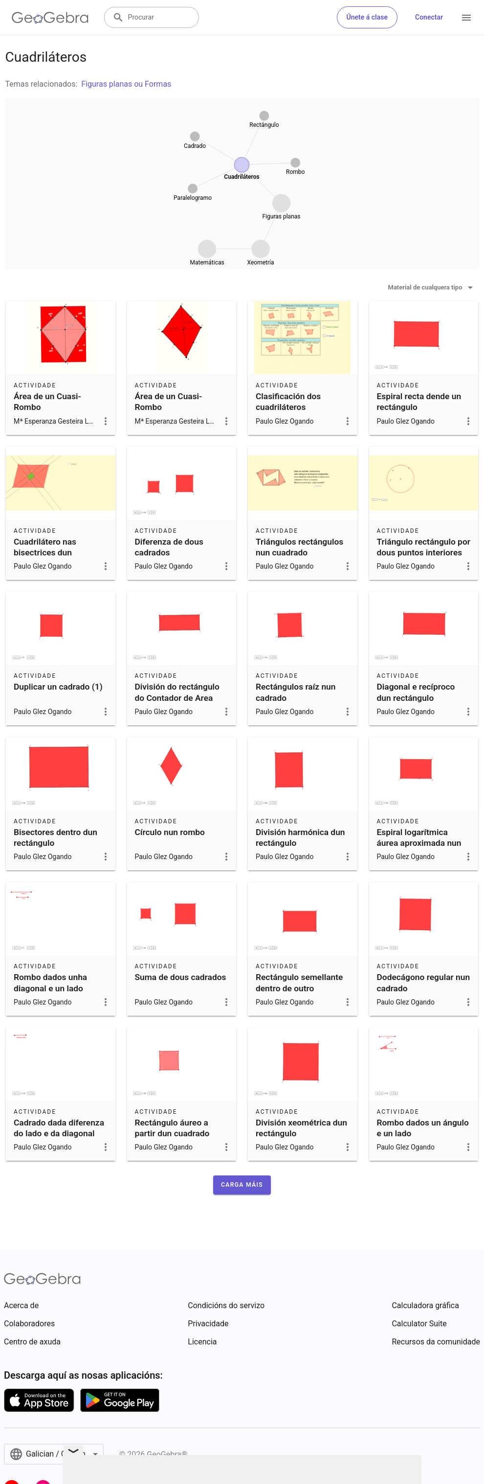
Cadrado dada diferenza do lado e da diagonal (59, 1128)
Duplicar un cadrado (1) (58, 687)
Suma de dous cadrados (180, 977)
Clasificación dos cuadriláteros (288, 401)
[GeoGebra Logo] (50, 18)
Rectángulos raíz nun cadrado (296, 692)
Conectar (429, 17)
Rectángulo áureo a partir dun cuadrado (172, 1128)
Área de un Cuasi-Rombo (47, 401)
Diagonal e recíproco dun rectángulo (416, 692)
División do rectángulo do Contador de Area (177, 692)
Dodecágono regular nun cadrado (423, 982)
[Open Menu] (466, 18)
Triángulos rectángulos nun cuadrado (299, 547)
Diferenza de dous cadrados (169, 547)
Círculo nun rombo (170, 832)
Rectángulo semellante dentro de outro (299, 982)
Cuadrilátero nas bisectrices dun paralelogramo (45, 553)
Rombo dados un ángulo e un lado (423, 1128)
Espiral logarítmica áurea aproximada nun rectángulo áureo (419, 843)
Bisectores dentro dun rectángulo (55, 837)
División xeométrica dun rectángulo (301, 1128)
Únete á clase (367, 17)
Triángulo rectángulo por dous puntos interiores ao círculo (423, 553)
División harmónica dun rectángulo (300, 837)
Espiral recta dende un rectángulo (419, 401)
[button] (242, 1184)
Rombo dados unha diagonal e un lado (50, 982)
